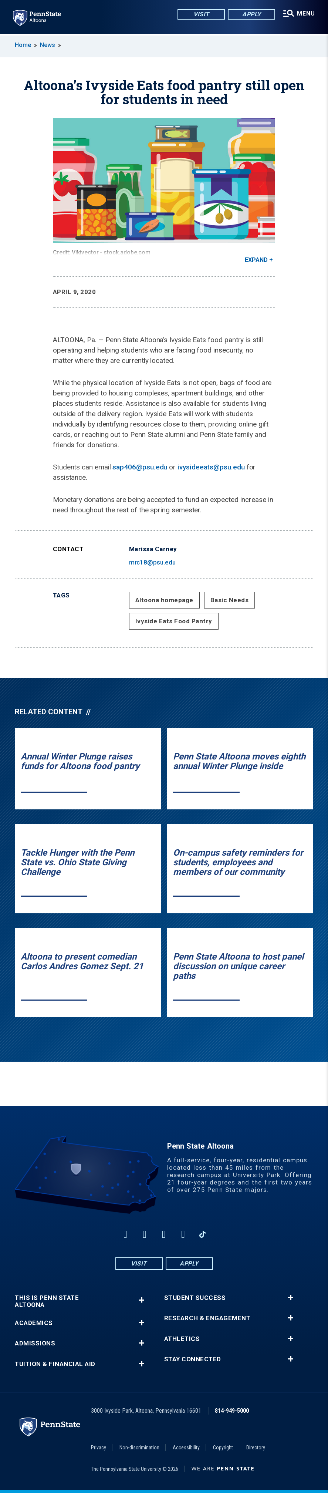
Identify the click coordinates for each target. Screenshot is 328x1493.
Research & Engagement (207, 1318)
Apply (250, 14)
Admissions (35, 1343)
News (47, 44)
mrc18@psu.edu (152, 562)
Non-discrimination (139, 1447)
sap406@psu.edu (139, 467)
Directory (255, 1447)
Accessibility (186, 1447)
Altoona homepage (164, 600)
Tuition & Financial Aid (55, 1364)
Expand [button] (256, 259)
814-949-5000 (232, 1410)
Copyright (223, 1447)
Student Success (195, 1297)
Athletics (182, 1338)
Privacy (98, 1447)
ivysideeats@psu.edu (211, 467)
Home (23, 44)
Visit (201, 14)
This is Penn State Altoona (47, 1301)
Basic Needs (229, 600)
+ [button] (141, 1300)
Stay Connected (192, 1359)
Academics (34, 1323)
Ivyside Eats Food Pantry (173, 621)
